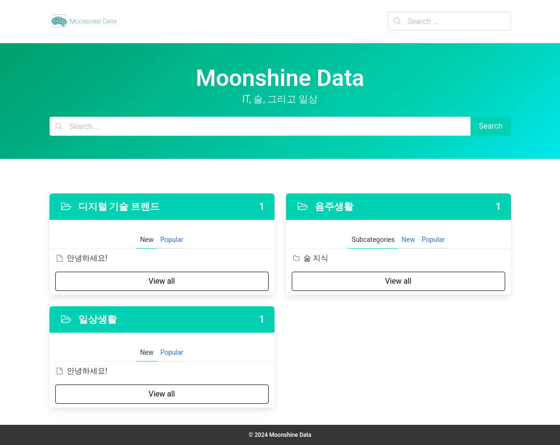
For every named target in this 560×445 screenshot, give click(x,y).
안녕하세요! (81, 258)
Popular (171, 239)
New (146, 239)
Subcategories (373, 239)
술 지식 (310, 258)
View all (162, 281)
